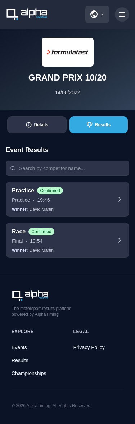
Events (19, 347)
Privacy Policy (89, 347)
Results (20, 360)
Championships (29, 373)
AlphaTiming (38, 405)
